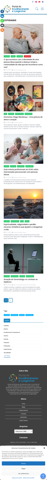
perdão (27, 221)
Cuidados (6, 325)
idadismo (22, 276)
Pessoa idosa (27, 56)
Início (23, 403)
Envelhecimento (19, 113)
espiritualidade (15, 221)
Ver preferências (23, 473)
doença (13, 56)
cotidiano (6, 56)
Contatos (23, 414)
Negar (23, 468)
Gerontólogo (14, 276)
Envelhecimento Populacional (12, 332)
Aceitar (23, 463)
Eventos (6, 336)
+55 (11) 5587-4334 (32, 442)
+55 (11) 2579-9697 (21, 442)
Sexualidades (7, 352)
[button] (44, 448)
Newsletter (23, 417)
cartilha (6, 166)
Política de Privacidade (28, 477)
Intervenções (21, 166)
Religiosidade (28, 113)
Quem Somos (24, 420)
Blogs (23, 407)
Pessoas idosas (29, 166)
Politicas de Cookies (17, 477)
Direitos (6, 329)
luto (22, 221)
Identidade (19, 56)
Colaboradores (23, 410)
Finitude (6, 339)
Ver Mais (7, 356)
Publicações (7, 346)
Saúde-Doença (8, 349)
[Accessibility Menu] (43, 476)
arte (5, 113)
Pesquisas (6, 342)
